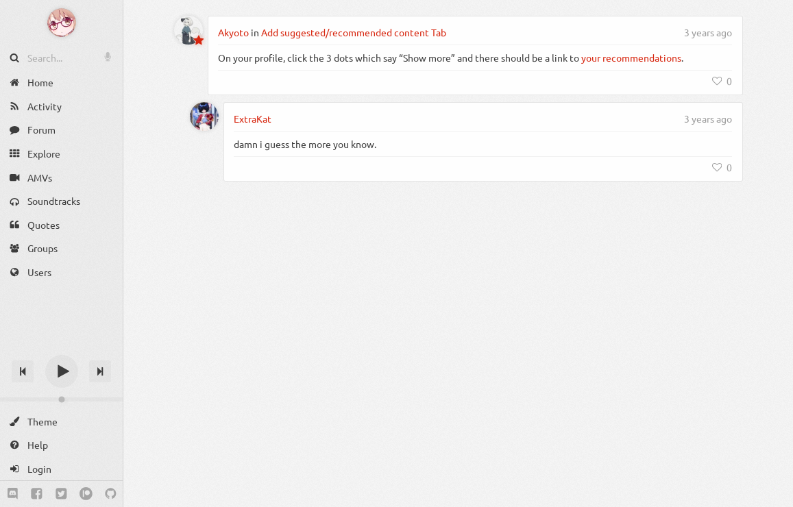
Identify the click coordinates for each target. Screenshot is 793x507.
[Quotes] (61, 225)
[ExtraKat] (204, 116)
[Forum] (61, 130)
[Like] (722, 81)
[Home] (61, 83)
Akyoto (233, 32)
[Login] (61, 469)
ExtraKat (252, 118)
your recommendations (631, 57)
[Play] (61, 371)
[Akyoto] (188, 30)
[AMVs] (61, 177)
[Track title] (61, 347)
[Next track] (100, 371)
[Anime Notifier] (61, 22)
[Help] (61, 445)
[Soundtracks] (61, 201)
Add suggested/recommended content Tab (353, 32)
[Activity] (61, 107)
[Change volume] (61, 399)
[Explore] (61, 154)
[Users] (61, 272)
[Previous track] (23, 371)
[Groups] (61, 248)
